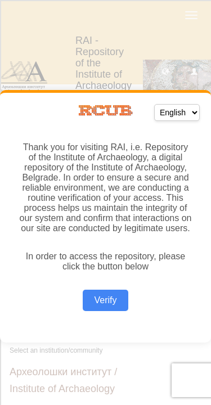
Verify (105, 300)
